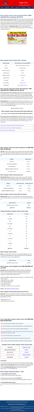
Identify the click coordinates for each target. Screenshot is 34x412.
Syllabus (28, 7)
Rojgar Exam (23, 3)
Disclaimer (22, 410)
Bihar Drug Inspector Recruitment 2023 (8, 130)
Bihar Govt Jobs (22, 82)
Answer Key (23, 7)
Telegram (24, 354)
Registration (25, 347)
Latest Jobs (7, 7)
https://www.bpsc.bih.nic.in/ (22, 85)
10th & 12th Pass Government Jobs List (11, 288)
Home (2, 7)
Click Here (21, 108)
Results (12, 7)
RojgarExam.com (28, 120)
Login (29, 347)
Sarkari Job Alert (6, 120)
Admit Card (17, 7)
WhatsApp (28, 354)
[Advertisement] (16, 11)
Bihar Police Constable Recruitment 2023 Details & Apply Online (12, 125)
